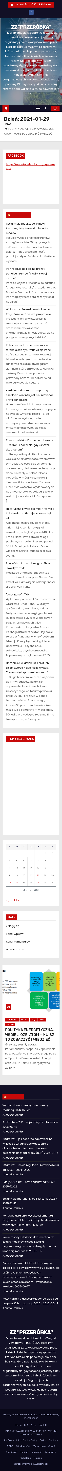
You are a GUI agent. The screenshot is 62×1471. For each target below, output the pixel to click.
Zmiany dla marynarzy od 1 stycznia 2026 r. (30, 1199)
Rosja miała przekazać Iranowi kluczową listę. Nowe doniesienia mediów (27, 228)
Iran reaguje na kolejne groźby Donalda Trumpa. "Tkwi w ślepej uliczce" (26, 273)
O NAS (51, 1446)
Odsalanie (26, 1458)
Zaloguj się (12, 926)
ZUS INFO (14, 1096)
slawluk (30, 1044)
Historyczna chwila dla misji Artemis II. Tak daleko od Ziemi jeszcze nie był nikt (30, 513)
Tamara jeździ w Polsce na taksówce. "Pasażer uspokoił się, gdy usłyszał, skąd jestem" (30, 444)
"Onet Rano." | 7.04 (18, 594)
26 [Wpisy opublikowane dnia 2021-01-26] (17, 882)
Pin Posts (9, 1440)
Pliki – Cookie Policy (26, 1440)
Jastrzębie (36, 1452)
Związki (10, 1024)
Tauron (38, 1458)
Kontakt (43, 1425)
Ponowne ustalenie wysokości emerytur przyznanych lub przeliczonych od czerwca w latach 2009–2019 (30, 1220)
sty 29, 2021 (16, 1044)
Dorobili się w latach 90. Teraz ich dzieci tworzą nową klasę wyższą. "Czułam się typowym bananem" (27, 667)
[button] (46, 108)
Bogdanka (11, 1452)
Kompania (50, 1452)
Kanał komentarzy (18, 942)
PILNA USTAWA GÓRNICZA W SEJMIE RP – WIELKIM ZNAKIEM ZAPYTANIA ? (31, 1432)
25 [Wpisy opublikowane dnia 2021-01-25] (9, 882)
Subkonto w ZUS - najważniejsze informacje (30, 1122)
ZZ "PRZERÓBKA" (31, 27)
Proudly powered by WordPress (20, 1414)
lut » (16, 900)
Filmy (33, 1425)
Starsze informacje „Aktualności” (31, 1463)
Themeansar (31, 1417)
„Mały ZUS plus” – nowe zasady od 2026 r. (28, 1182)
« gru (9, 900)
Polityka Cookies (49, 1440)
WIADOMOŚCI (20, 215)
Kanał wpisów (14, 934)
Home (7, 124)
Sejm (42, 1020)
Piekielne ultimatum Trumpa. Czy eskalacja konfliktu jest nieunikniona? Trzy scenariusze (29, 395)
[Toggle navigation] (38, 108)
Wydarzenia (39, 1446)
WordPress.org (15, 949)
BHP (26, 1425)
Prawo (24, 1020)
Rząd (33, 1020)
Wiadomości (23, 1446)
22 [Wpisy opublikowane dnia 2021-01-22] (38, 875)
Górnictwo (12, 1020)
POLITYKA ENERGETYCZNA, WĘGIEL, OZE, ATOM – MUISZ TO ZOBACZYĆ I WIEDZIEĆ (29, 1035)
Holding (24, 1452)
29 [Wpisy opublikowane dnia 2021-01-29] (38, 882)
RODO (10, 1446)
